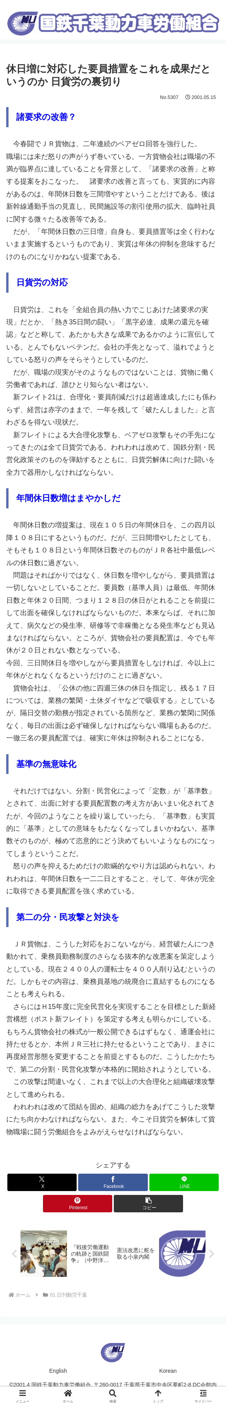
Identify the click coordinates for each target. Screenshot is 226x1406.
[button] (148, 1203)
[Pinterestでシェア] (77, 1203)
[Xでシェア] (42, 1182)
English (58, 1371)
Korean (167, 1371)
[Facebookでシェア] (112, 1182)
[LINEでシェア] (184, 1182)
